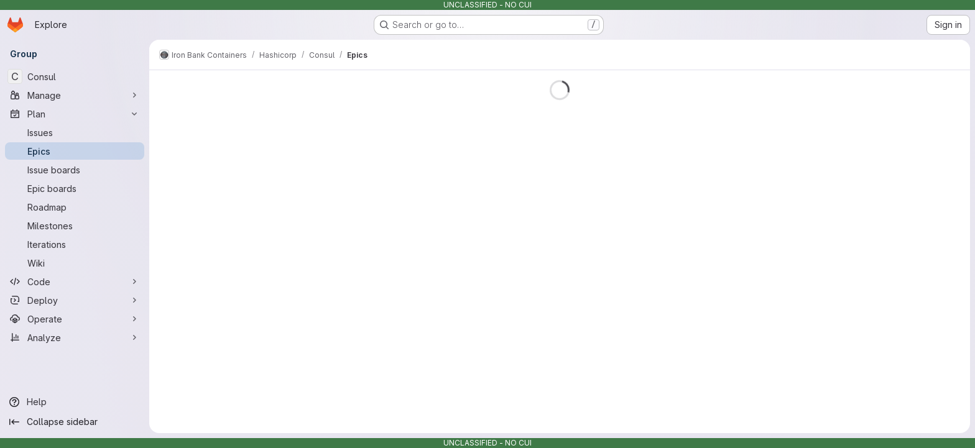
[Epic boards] (74, 188)
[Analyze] (74, 337)
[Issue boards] (74, 169)
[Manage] (74, 95)
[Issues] (74, 132)
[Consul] (74, 76)
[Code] (74, 281)
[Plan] (74, 113)
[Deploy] (74, 300)
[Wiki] (74, 263)
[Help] (74, 402)
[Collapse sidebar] (74, 422)
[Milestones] (74, 225)
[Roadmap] (74, 207)
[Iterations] (74, 244)
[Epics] (74, 151)
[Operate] (74, 318)
